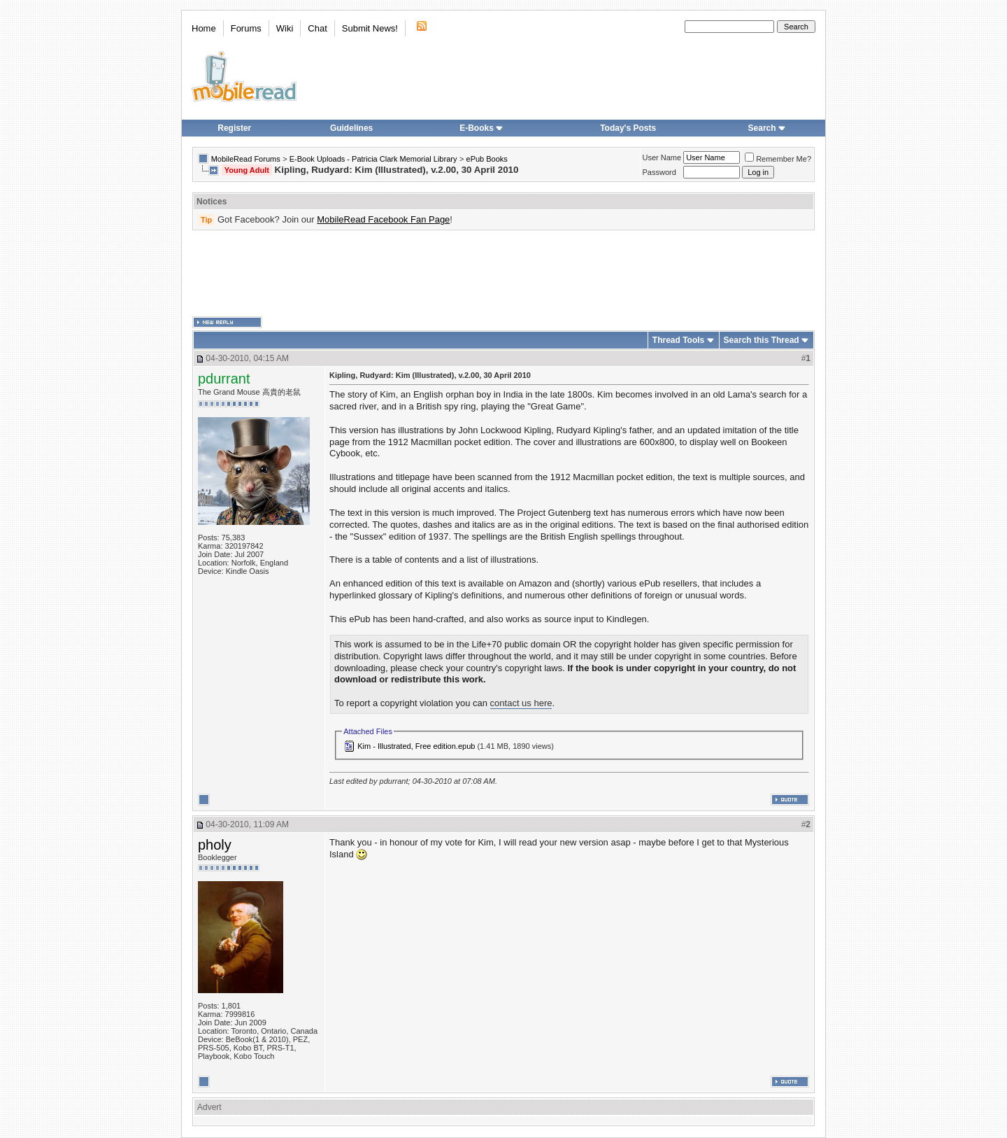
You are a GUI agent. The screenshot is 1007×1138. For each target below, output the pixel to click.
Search (767, 128)
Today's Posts (628, 128)
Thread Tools (678, 340)
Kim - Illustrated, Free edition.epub (416, 746)
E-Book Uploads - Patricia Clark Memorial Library (373, 159)
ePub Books (487, 159)
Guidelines (351, 128)
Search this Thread (761, 340)
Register (234, 128)
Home (204, 28)
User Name (662, 157)
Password (659, 172)
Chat (317, 28)
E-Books (481, 128)
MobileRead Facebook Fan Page (383, 219)
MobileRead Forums (245, 159)
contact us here (521, 703)
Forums (246, 28)
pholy (214, 844)
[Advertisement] (503, 273)
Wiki (285, 28)
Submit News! (370, 28)
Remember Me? (778, 159)
